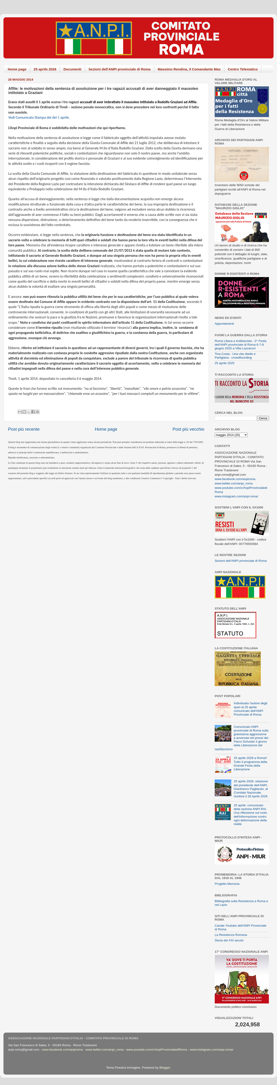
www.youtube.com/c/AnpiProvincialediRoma (156, 1049)
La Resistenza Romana (231, 935)
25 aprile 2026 (45, 69)
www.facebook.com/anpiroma (235, 479)
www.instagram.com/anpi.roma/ (236, 496)
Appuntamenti (224, 323)
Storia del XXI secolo (229, 940)
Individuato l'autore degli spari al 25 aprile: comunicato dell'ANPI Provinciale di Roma (250, 708)
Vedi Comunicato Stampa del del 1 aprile (38, 117)
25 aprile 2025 (225, 363)
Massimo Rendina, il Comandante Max (189, 69)
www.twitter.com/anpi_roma (234, 483)
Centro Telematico (243, 69)
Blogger (164, 1067)
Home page (17, 69)
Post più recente (24, 429)
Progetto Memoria (227, 884)
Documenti (72, 69)
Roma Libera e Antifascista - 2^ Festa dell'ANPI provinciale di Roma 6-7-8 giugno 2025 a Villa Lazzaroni (240, 344)
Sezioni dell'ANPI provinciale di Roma (120, 69)
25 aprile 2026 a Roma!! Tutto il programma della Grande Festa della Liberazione (250, 763)
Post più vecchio (188, 429)
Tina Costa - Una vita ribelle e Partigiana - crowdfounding (235, 355)
